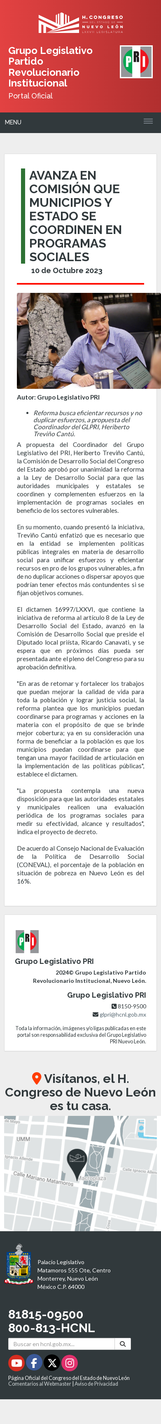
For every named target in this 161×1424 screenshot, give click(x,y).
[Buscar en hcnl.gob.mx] (61, 1344)
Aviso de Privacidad (96, 1384)
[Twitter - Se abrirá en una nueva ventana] (52, 1364)
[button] (80, 1173)
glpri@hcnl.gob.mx (123, 1014)
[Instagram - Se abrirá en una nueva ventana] (69, 1364)
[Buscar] (122, 1344)
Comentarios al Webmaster (39, 1384)
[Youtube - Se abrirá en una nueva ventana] (17, 1364)
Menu (13, 122)
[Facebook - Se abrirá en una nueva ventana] (35, 1364)
